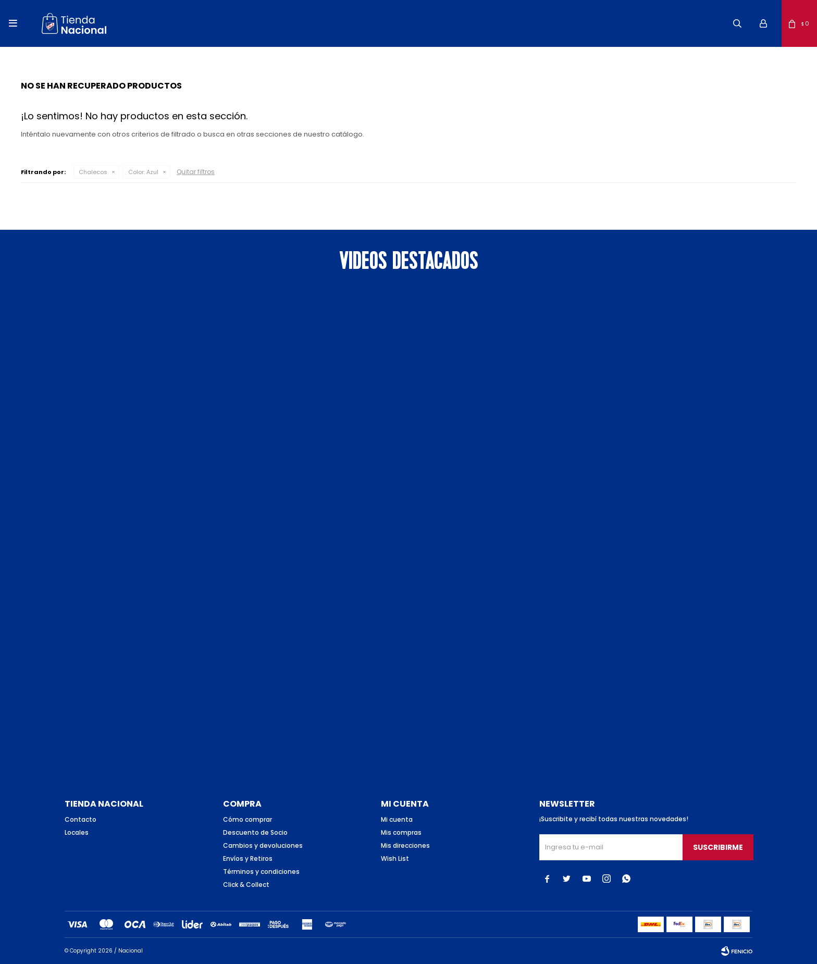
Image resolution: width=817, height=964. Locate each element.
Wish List (395, 858)
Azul (143, 172)
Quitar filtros (196, 171)
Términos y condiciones (261, 871)
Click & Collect (246, 884)
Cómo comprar (247, 819)
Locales (77, 832)
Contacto (80, 819)
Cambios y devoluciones (263, 845)
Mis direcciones (405, 845)
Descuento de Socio (255, 832)
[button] (737, 23)
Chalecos (93, 172)
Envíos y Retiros (248, 858)
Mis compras (401, 832)
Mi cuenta (397, 819)
